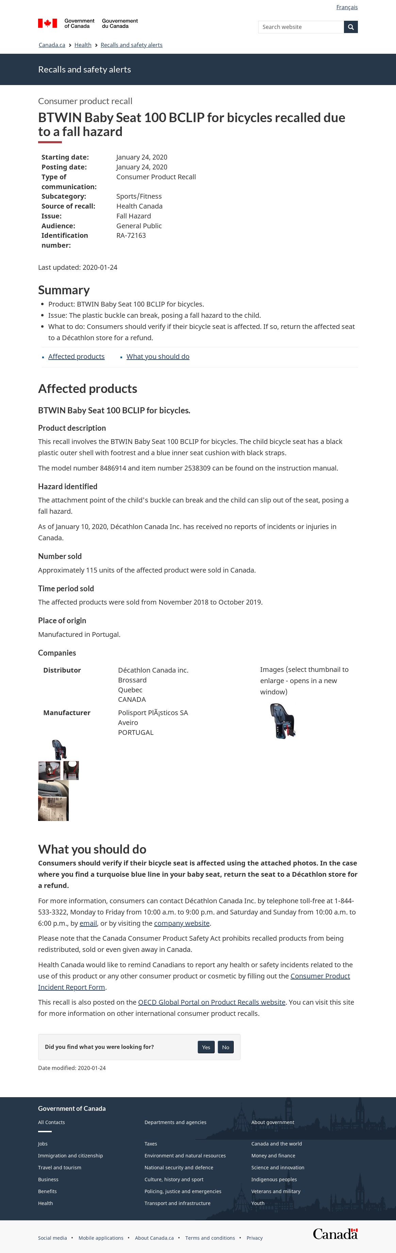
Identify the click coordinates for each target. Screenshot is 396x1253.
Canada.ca (52, 45)
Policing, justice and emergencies (183, 1191)
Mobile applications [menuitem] (101, 1238)
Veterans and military (275, 1191)
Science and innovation (277, 1167)
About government (272, 1122)
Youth (258, 1203)
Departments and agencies (176, 1122)
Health (83, 45)
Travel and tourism (59, 1167)
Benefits (47, 1191)
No (225, 1047)
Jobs (43, 1143)
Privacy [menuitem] (255, 1238)
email (88, 923)
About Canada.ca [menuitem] (154, 1238)
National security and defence (179, 1167)
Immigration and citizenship (70, 1155)
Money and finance (273, 1155)
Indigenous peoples (274, 1179)
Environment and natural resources (185, 1155)
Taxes (151, 1143)
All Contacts (51, 1122)
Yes (206, 1047)
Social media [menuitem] (52, 1238)
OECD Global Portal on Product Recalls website (211, 1002)
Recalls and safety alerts (132, 45)
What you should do (158, 356)
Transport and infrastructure (178, 1203)
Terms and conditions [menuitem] (210, 1238)
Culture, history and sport (174, 1179)
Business (48, 1179)
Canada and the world (276, 1143)
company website (182, 923)
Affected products (76, 356)
